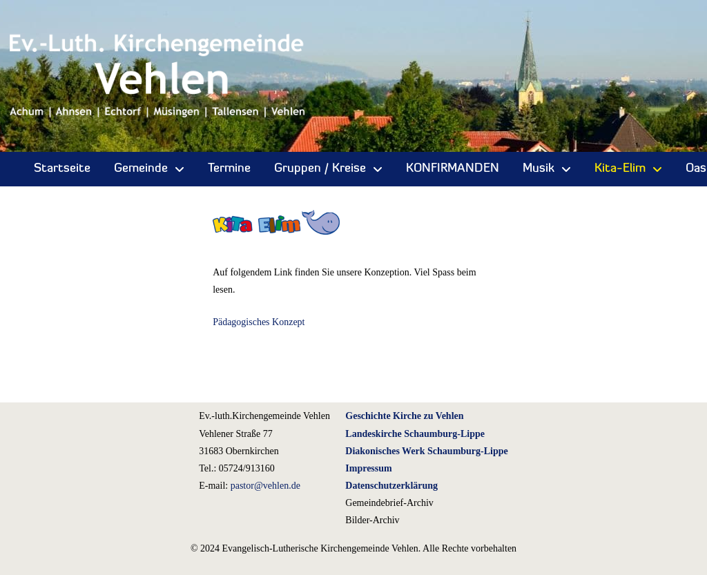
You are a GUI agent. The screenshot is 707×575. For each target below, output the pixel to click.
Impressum (368, 468)
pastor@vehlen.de (265, 485)
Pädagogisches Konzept (258, 322)
